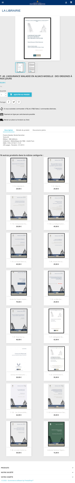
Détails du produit (22, 130)
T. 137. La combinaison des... (56, 412)
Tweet (14, 102)
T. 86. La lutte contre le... (18, 450)
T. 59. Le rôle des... (56, 299)
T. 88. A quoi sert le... (56, 261)
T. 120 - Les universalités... (19, 412)
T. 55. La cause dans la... (18, 261)
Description (8, 130)
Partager (9, 102)
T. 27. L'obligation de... (56, 337)
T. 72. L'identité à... (19, 186)
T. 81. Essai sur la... (18, 337)
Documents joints (39, 130)
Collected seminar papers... (56, 450)
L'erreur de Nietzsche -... (19, 375)
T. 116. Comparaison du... (18, 224)
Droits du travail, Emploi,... (19, 299)
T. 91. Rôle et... (56, 186)
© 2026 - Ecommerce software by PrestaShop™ (17, 480)
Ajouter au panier (20, 94)
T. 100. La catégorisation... (56, 224)
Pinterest (19, 102)
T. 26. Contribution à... (56, 375)
